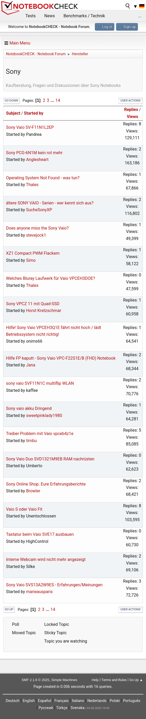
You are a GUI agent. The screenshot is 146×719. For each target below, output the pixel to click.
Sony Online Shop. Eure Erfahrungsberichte (46, 484)
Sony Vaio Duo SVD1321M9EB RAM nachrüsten (50, 458)
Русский (46, 708)
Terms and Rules (114, 680)
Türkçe (61, 708)
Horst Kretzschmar (43, 310)
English (29, 701)
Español (44, 701)
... (140, 15)
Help (95, 680)
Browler (33, 490)
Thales (32, 184)
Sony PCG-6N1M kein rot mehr (34, 152)
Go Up (9, 609)
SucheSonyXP (39, 209)
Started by (33, 113)
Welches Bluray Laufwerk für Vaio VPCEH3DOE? (50, 278)
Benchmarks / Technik (84, 15)
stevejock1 (36, 235)
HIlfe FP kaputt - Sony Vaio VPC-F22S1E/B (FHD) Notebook (61, 358)
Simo (31, 260)
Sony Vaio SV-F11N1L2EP (30, 127)
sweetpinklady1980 (44, 415)
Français (62, 701)
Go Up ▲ (136, 680)
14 (57, 100)
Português (131, 701)
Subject (13, 113)
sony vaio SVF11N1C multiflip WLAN (40, 383)
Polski (115, 701)
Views (132, 116)
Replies (131, 109)
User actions (130, 100)
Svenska (78, 708)
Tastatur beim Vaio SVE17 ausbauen (40, 534)
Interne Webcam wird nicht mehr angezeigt (46, 559)
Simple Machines (64, 680)
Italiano (78, 701)
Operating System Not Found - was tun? (42, 177)
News (49, 15)
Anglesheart (37, 159)
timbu (31, 440)
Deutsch (13, 701)
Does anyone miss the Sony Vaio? (37, 228)
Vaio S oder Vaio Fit (24, 509)
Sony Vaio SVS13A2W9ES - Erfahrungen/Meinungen (54, 584)
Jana (30, 365)
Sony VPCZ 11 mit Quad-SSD (33, 303)
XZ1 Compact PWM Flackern (33, 253)
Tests (30, 15)
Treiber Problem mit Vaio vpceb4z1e (39, 433)
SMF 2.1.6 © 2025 (35, 680)
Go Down (11, 100)
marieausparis (39, 591)
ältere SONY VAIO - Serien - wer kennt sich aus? (50, 202)
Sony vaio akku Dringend (29, 408)
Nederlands (96, 701)
